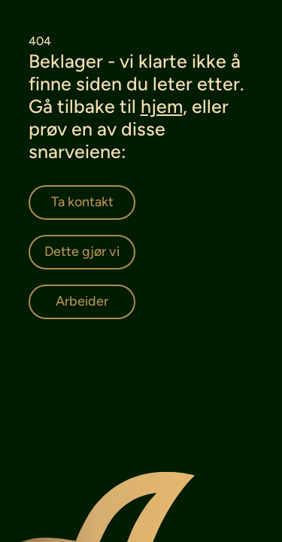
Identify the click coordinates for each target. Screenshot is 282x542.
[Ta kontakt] (82, 202)
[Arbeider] (82, 302)
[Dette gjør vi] (82, 252)
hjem (162, 106)
